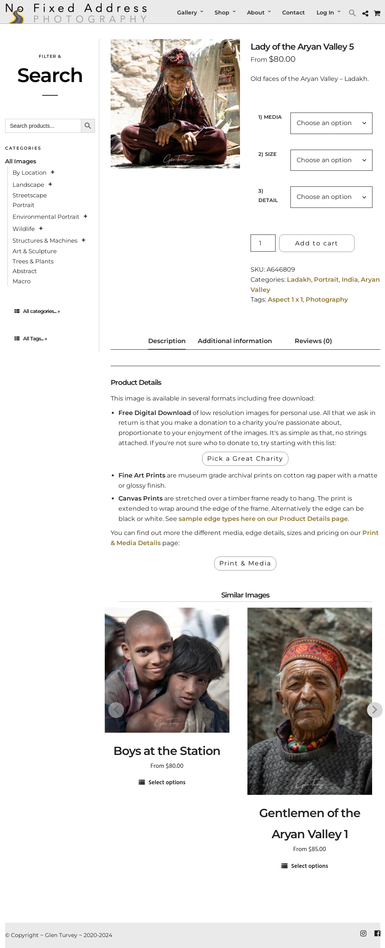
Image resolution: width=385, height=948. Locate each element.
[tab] (50, 311)
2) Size (267, 154)
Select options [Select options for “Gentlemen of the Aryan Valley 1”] (309, 866)
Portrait (326, 279)
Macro (21, 281)
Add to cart (316, 243)
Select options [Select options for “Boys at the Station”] (167, 782)
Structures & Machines (45, 240)
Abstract (25, 271)
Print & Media (245, 563)
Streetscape (30, 195)
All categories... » (37, 311)
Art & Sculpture (35, 251)
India (350, 279)
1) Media (270, 117)
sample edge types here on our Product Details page (263, 518)
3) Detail (268, 195)
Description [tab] (167, 341)
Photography (327, 299)
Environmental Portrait (46, 216)
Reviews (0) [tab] (313, 341)
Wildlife (24, 229)
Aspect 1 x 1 (285, 299)
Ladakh (299, 279)
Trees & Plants (33, 261)
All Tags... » (30, 338)
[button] (353, 12)
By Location (30, 172)
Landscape (28, 184)
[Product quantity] (263, 243)
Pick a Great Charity (245, 458)
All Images (20, 161)
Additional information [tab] (235, 341)
